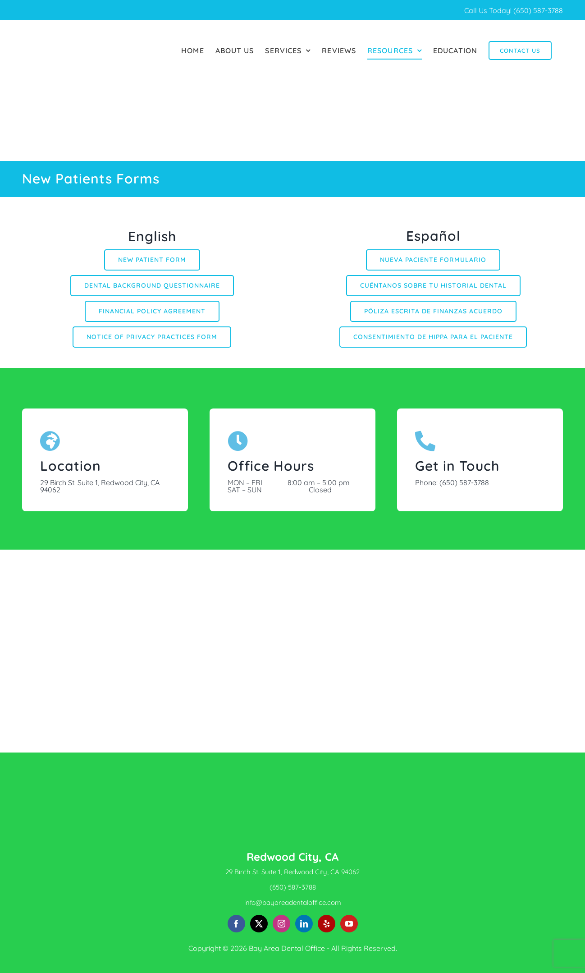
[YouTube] (349, 923)
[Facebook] (236, 923)
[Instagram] (281, 923)
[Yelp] (326, 923)
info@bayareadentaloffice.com (292, 902)
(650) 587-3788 (538, 10)
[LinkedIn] (304, 923)
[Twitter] (259, 923)
